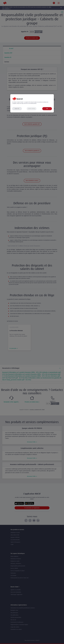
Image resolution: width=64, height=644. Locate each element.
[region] (32, 103)
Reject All (17, 108)
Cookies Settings (31, 108)
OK (47, 108)
